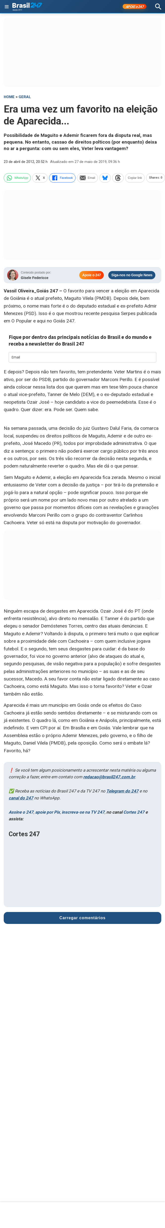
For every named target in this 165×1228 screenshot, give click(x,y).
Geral (25, 97)
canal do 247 (21, 797)
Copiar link (135, 178)
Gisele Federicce (34, 278)
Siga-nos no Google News (131, 275)
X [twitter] (40, 178)
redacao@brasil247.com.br (109, 776)
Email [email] (87, 178)
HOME (9, 97)
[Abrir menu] (7, 7)
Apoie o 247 (91, 275)
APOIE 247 (135, 6)
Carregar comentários (82, 918)
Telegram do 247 (122, 791)
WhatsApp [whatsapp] (17, 178)
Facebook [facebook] (62, 178)
